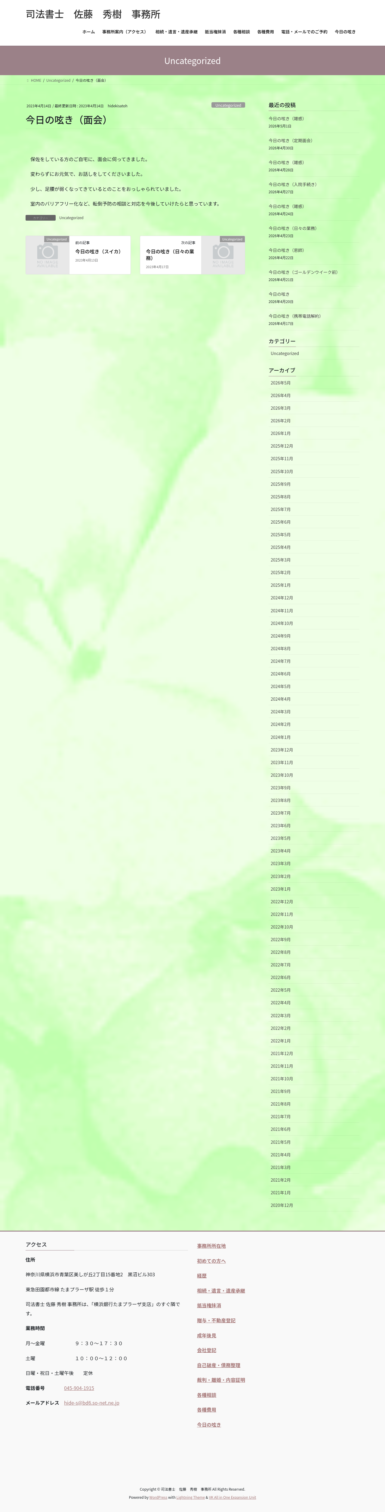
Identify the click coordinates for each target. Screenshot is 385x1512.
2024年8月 (281, 648)
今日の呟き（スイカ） (99, 251)
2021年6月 (281, 1129)
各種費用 (206, 1409)
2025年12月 (282, 446)
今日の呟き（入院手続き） (294, 184)
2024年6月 (281, 674)
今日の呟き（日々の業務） (170, 255)
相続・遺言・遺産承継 (221, 1290)
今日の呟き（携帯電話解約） (296, 316)
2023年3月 (281, 863)
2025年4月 (281, 547)
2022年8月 (281, 952)
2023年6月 (281, 825)
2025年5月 (281, 534)
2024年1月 (281, 737)
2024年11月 (282, 611)
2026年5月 (281, 383)
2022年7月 (281, 965)
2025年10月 (282, 471)
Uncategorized (228, 105)
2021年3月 (281, 1167)
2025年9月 (281, 484)
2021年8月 (281, 1104)
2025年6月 (281, 522)
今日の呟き (279, 294)
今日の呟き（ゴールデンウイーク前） (304, 272)
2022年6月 (281, 977)
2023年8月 (281, 800)
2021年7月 (281, 1116)
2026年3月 (281, 408)
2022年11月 (282, 914)
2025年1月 (281, 585)
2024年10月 (282, 623)
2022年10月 (282, 927)
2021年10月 (282, 1079)
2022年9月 (281, 939)
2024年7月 (281, 661)
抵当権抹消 (209, 1305)
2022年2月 (281, 1028)
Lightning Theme (190, 1497)
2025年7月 (281, 509)
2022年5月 (281, 990)
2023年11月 (282, 762)
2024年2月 (281, 724)
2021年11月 (282, 1066)
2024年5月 (281, 686)
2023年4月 (281, 851)
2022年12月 (282, 901)
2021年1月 (281, 1192)
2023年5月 (281, 838)
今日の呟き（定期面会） (292, 140)
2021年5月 (281, 1142)
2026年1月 (281, 433)
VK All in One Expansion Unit (232, 1497)
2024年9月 (281, 636)
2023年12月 (282, 750)
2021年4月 (281, 1155)
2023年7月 (281, 813)
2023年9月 (281, 788)
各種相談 (206, 1394)
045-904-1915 (79, 1387)
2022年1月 (281, 1041)
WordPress (158, 1497)
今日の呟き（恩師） (287, 250)
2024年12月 (282, 598)
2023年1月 (281, 889)
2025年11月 (282, 458)
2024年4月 (281, 699)
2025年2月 (281, 572)
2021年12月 (282, 1053)
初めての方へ (211, 1260)
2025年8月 (281, 497)
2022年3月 (281, 1015)
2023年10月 (282, 775)
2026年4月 (281, 395)
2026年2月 (281, 421)
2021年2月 (281, 1180)
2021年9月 (281, 1091)
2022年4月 (281, 1002)
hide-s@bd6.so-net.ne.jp (91, 1402)
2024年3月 (281, 712)
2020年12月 (282, 1205)
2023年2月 (281, 876)
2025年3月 (281, 560)
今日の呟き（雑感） (287, 118)
